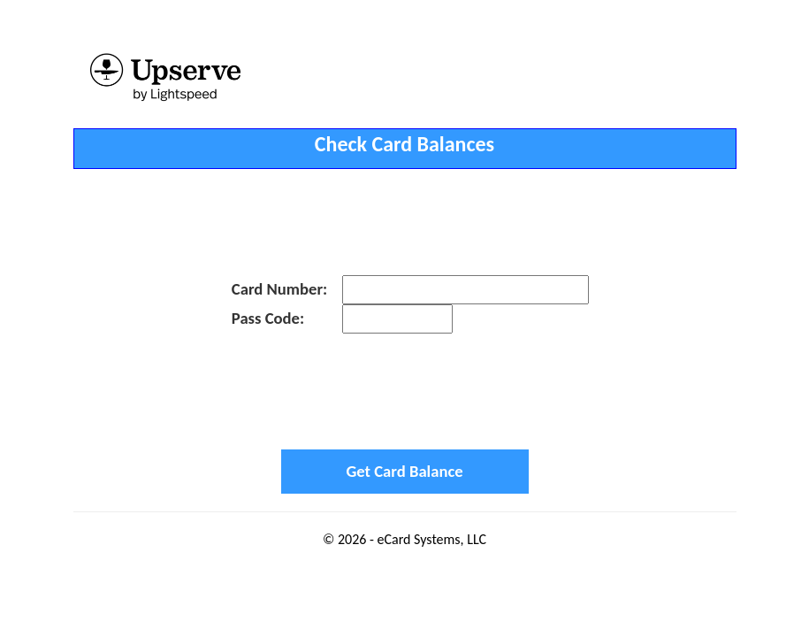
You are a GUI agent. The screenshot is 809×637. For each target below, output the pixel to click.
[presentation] (405, 391)
